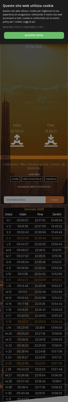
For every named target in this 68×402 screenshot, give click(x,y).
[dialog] (34, 22)
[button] (34, 27)
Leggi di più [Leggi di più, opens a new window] (29, 21)
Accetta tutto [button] (34, 35)
